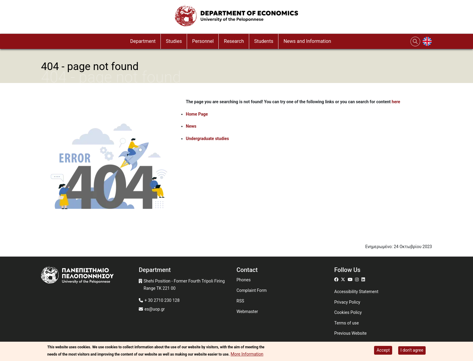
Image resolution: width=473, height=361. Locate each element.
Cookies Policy (348, 312)
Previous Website (350, 333)
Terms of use (346, 323)
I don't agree (412, 350)
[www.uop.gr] (90, 275)
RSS (240, 301)
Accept (383, 350)
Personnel (203, 41)
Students (263, 41)
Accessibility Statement (356, 291)
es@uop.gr (154, 309)
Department (142, 41)
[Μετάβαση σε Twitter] (344, 279)
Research (234, 41)
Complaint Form (252, 290)
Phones (244, 279)
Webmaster (247, 311)
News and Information (307, 41)
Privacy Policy (347, 302)
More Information (247, 354)
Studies (174, 41)
